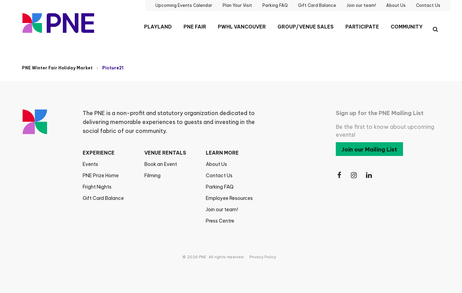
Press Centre (220, 221)
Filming (152, 175)
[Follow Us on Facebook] (339, 175)
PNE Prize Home (101, 175)
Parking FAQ (220, 187)
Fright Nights (97, 187)
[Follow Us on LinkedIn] (369, 175)
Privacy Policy (262, 257)
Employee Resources (229, 198)
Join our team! (222, 209)
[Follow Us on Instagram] (354, 175)
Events (90, 164)
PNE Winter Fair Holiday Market (57, 67)
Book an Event (160, 164)
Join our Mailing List (369, 149)
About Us (216, 164)
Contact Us (219, 175)
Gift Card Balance (103, 198)
